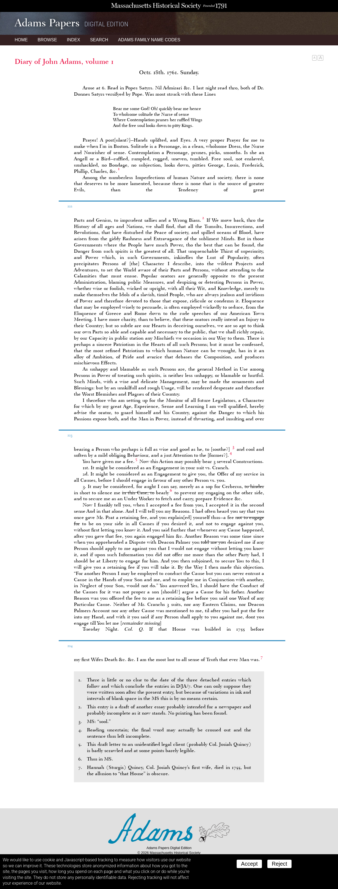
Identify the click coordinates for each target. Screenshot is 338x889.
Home (21, 39)
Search (99, 39)
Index (73, 39)
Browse (47, 39)
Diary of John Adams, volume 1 (64, 61)
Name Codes (149, 39)
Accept (249, 864)
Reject (279, 864)
